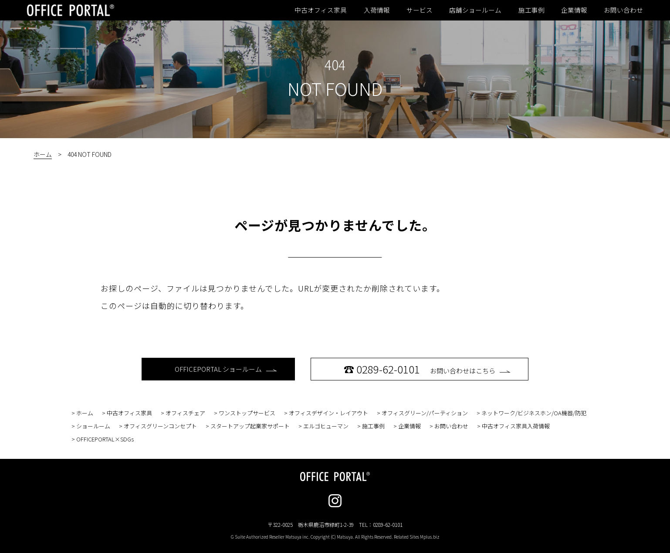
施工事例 (531, 10)
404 (335, 64)
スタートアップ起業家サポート (250, 426)
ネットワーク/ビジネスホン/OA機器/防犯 (533, 413)
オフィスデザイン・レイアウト (328, 413)
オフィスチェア (185, 413)
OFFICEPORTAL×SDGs (105, 439)
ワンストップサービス (247, 413)
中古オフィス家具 (320, 10)
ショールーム (93, 426)
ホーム (43, 154)
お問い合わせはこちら (427, 369)
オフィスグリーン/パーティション (425, 413)
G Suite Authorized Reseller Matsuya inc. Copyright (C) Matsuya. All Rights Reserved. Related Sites (335, 536)
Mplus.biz (430, 536)
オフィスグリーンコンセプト (160, 426)
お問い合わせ (623, 10)
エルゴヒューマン (326, 426)
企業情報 (574, 10)
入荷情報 (377, 10)
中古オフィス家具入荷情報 (516, 426)
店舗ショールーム (475, 10)
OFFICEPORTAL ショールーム (226, 368)
